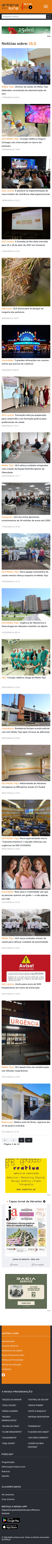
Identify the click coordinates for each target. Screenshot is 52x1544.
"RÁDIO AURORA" (10, 1411)
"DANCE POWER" (36, 1405)
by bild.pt (6, 1539)
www (14, 1264)
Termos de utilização (11, 1364)
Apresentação (8, 1341)
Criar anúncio (8, 1499)
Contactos (6, 1369)
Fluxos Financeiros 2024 (13, 1355)
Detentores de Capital (12, 1350)
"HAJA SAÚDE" (8, 1443)
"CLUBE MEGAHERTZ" (12, 1431)
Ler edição (38, 1264)
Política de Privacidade (12, 1359)
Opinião (5, 1476)
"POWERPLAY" (34, 1426)
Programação (8, 1462)
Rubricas (6, 1471)
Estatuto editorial (10, 1346)
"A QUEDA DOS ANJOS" (38, 1431)
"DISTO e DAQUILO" (37, 1411)
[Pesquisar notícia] (24, 16)
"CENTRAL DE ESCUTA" (38, 1399)
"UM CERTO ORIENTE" (38, 1437)
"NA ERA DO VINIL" (11, 1426)
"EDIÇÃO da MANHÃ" (12, 1399)
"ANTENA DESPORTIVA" (39, 1416)
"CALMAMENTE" (9, 1437)
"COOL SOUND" (9, 1405)
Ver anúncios (8, 1494)
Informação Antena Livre (13, 1466)
